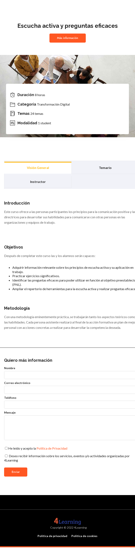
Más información (67, 38)
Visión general (38, 168)
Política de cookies (84, 536)
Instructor (38, 182)
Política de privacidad (52, 536)
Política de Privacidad (52, 448)
